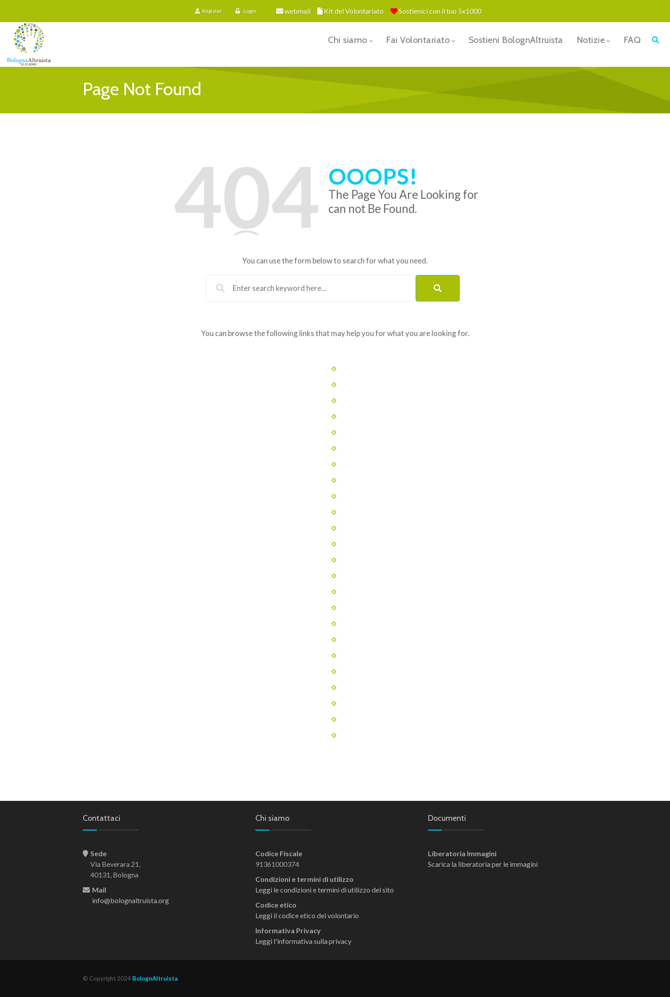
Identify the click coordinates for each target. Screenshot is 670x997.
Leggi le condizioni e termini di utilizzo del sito (324, 889)
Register (208, 11)
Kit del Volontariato (354, 11)
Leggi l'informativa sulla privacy (303, 941)
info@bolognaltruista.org (130, 900)
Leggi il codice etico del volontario (307, 915)
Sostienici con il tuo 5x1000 (440, 11)
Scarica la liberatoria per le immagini (483, 864)
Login (245, 11)
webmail (298, 11)
